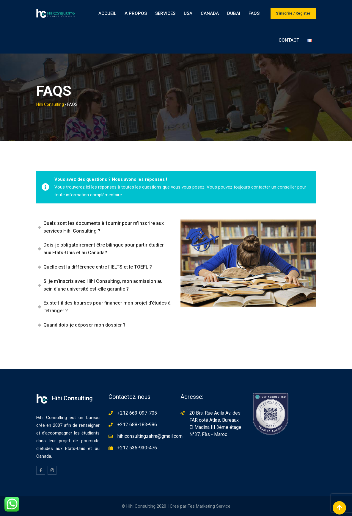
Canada (210, 13)
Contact (289, 40)
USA (188, 13)
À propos (136, 13)
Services (165, 13)
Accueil (107, 13)
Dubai (233, 13)
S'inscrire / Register (293, 13)
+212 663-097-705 (137, 413)
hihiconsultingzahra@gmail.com (150, 436)
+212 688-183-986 (137, 424)
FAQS (254, 13)
